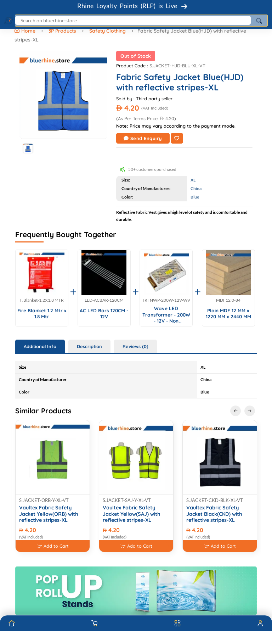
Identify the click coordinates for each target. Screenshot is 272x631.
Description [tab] (89, 346)
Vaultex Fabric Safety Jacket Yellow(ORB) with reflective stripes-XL (48, 514)
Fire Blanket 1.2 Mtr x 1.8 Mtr (42, 313)
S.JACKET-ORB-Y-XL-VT (44, 500)
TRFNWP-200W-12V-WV (166, 300)
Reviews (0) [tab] (135, 346)
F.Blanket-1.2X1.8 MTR (42, 300)
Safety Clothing (107, 31)
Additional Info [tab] (40, 346)
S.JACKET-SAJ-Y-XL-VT (127, 500)
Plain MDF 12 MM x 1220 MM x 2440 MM (228, 313)
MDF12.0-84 (228, 300)
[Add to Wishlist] (177, 138)
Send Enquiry (143, 138)
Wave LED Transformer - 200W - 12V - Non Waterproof (166, 314)
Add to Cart (53, 546)
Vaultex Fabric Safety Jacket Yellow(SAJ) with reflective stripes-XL (131, 514)
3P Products (62, 31)
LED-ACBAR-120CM (104, 300)
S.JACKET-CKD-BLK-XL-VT (214, 500)
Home (26, 31)
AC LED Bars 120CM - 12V (104, 313)
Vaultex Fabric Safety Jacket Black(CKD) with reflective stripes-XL (214, 514)
